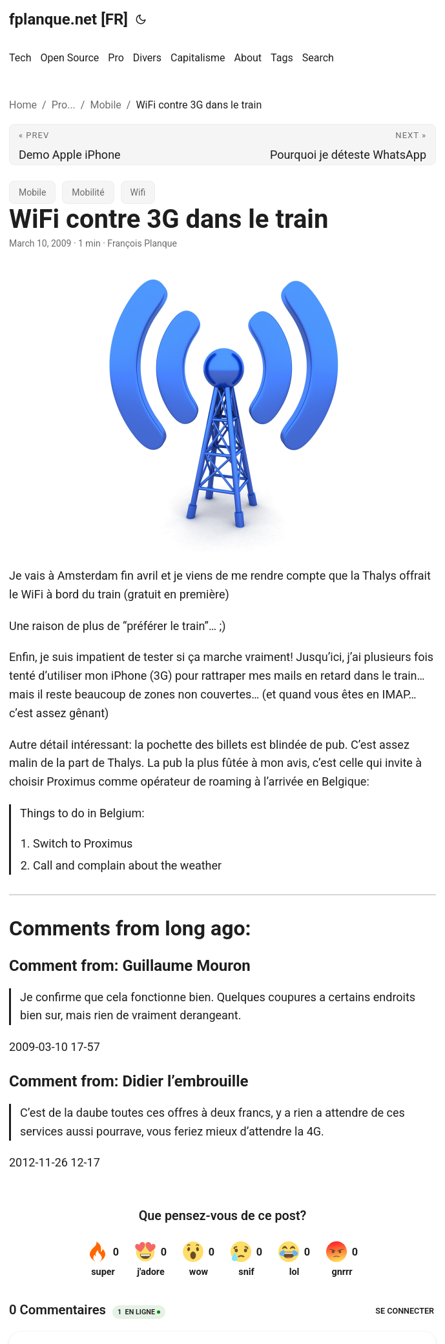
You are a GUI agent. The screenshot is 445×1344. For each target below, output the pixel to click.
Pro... (64, 105)
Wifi (138, 192)
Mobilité (88, 192)
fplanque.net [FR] (68, 19)
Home (23, 105)
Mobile (105, 105)
